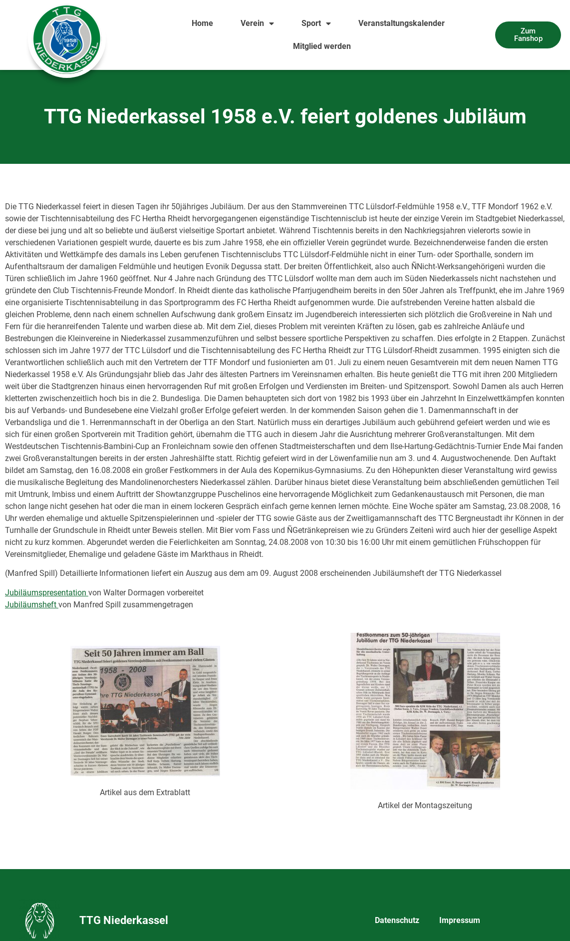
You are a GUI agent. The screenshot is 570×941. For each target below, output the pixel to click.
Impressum (459, 920)
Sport (316, 23)
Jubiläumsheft (31, 604)
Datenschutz (397, 920)
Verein (257, 23)
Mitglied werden (322, 46)
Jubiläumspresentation (46, 592)
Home (202, 23)
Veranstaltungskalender (401, 23)
